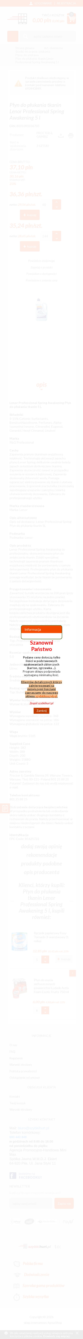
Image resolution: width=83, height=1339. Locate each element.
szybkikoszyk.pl (46, 696)
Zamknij (42, 710)
